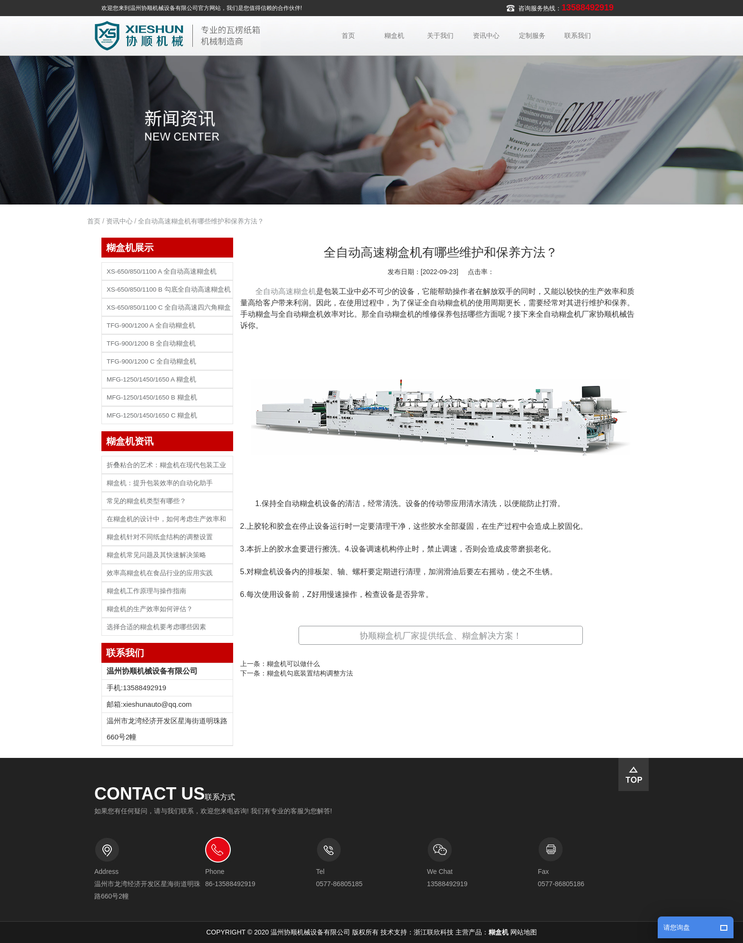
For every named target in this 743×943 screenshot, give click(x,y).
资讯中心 (486, 35)
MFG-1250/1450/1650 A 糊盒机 (151, 379)
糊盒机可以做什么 (293, 663)
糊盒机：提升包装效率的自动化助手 (160, 483)
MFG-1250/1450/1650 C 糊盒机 (152, 415)
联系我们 (577, 35)
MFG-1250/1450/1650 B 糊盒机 (152, 397)
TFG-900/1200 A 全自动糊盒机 (151, 325)
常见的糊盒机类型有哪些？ (146, 501)
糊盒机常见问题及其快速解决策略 (156, 555)
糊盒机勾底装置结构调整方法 (310, 673)
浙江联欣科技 (433, 932)
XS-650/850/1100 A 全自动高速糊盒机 (162, 271)
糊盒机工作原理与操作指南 (146, 591)
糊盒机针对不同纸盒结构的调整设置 (160, 537)
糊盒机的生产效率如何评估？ (150, 609)
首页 (348, 35)
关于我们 (440, 35)
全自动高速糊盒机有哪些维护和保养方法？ (201, 221)
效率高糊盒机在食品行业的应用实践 (160, 573)
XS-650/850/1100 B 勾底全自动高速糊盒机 (169, 289)
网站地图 (523, 932)
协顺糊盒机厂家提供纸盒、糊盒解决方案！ (441, 636)
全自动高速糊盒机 (285, 291)
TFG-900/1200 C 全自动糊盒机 (151, 361)
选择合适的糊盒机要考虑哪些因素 (156, 627)
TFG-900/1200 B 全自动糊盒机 (151, 343)
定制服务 (532, 35)
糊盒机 (394, 35)
